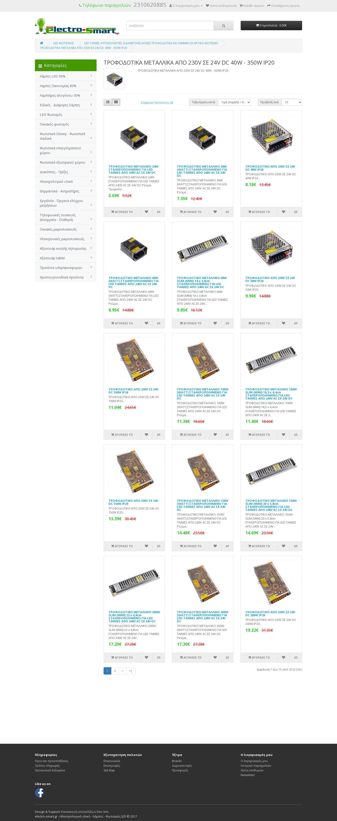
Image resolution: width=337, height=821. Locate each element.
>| (130, 671)
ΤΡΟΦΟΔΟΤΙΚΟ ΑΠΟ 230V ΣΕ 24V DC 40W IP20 (270, 168)
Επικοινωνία (112, 761)
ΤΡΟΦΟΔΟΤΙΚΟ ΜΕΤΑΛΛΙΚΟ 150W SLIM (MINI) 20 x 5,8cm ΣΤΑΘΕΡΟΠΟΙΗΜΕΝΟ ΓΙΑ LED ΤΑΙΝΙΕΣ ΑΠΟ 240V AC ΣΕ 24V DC (271, 505)
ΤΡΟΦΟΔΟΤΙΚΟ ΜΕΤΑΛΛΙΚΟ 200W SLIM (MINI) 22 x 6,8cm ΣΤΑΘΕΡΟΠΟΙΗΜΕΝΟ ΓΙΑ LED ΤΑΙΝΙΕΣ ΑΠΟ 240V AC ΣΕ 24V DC (134, 616)
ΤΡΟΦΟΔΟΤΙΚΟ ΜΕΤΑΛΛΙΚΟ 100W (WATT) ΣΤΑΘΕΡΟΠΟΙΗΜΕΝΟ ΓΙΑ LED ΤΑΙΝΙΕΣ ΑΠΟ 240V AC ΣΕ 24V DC (202, 393)
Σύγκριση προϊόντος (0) (157, 103)
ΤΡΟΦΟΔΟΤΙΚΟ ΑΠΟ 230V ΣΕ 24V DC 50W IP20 (270, 279)
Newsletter (248, 775)
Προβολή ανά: (269, 102)
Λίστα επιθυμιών (252, 770)
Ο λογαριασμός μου (254, 761)
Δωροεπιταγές (182, 766)
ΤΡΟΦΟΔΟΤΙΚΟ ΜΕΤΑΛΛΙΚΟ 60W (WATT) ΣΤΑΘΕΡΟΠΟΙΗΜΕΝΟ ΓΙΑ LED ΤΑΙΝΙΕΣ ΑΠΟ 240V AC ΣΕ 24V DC (134, 282)
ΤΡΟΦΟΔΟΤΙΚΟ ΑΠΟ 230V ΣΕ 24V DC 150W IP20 (133, 502)
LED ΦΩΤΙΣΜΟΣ (63, 43)
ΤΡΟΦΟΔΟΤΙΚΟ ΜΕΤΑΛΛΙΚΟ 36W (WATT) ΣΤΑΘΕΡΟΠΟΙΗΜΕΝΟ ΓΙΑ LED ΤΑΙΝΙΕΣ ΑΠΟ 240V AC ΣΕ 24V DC (202, 171)
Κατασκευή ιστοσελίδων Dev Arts (85, 812)
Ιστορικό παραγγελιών (256, 766)
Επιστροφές (112, 766)
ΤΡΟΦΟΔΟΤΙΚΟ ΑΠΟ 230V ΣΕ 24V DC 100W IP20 (133, 390)
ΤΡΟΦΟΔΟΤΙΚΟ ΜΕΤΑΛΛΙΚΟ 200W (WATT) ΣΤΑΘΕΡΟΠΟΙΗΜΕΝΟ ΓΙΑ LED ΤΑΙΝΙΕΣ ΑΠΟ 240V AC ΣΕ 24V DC (202, 616)
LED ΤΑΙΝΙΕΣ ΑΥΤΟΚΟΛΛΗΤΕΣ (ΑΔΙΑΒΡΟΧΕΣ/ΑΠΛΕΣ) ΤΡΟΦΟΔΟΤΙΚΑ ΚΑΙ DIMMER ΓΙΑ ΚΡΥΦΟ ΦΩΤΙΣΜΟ (151, 43)
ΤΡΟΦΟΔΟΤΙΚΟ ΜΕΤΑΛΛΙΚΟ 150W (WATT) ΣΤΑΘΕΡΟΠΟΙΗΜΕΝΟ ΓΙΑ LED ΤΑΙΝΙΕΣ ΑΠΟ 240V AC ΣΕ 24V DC (202, 505)
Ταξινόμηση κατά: (204, 102)
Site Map (109, 770)
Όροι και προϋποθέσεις (51, 761)
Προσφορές (180, 770)
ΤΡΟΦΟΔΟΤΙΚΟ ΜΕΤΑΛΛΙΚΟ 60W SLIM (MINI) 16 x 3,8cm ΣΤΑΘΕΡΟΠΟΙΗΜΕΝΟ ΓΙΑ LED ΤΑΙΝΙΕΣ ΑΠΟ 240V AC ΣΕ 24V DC (202, 282)
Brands (177, 761)
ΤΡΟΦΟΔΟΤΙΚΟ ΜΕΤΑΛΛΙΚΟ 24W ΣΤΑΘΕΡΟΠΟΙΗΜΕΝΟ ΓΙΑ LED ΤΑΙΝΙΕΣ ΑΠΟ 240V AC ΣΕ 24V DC (133, 169)
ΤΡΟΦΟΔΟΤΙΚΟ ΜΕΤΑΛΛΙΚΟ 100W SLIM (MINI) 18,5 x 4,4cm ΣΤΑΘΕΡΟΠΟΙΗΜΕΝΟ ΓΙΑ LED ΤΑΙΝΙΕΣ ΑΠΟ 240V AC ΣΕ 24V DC (271, 393)
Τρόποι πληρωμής (47, 766)
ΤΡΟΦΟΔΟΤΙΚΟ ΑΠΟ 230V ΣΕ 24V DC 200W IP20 (270, 613)
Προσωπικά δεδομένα (50, 770)
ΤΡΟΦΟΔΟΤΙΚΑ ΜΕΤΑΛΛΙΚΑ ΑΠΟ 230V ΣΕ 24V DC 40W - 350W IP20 (83, 48)
